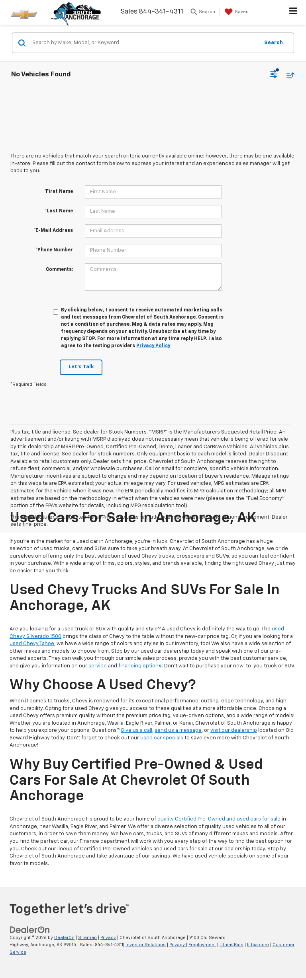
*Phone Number (54, 250)
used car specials (161, 738)
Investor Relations (146, 945)
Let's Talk (81, 366)
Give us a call (136, 730)
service (97, 666)
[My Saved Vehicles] (236, 12)
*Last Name (59, 211)
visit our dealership (233, 730)
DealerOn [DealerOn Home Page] (64, 937)
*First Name (58, 191)
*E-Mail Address (53, 230)
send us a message (178, 730)
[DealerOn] (30, 929)
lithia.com (258, 945)
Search (273, 42)
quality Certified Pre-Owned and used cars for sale (218, 819)
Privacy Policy (153, 346)
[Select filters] (274, 75)
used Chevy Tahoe (32, 643)
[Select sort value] (288, 75)
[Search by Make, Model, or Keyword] (144, 42)
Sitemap (87, 937)
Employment (202, 945)
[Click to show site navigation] (293, 12)
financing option (140, 666)
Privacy (108, 937)
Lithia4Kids (231, 945)
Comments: (59, 269)
